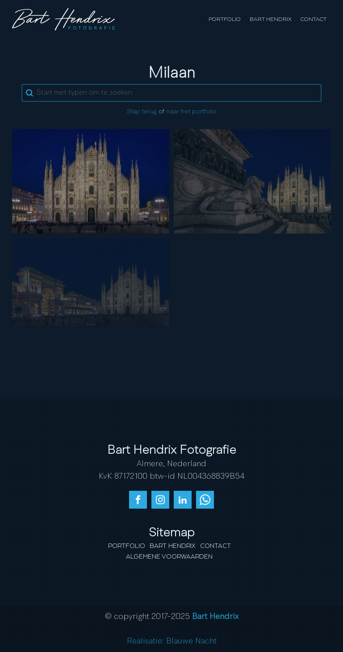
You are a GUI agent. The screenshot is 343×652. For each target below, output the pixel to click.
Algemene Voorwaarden (169, 556)
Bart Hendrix (271, 19)
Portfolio (225, 19)
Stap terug (142, 112)
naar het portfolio (191, 112)
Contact (313, 19)
